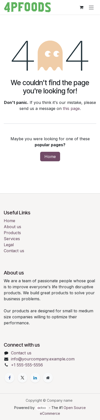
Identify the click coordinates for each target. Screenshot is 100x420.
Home (50, 156)
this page (71, 108)
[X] (22, 378)
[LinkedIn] (35, 378)
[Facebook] (9, 378)
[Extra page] (48, 378)
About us (12, 226)
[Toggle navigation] (91, 7)
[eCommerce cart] (81, 7)
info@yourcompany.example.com (43, 358)
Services (12, 238)
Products (12, 232)
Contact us (14, 250)
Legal (9, 244)
